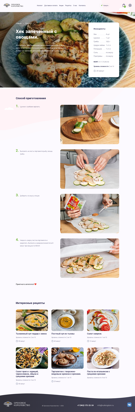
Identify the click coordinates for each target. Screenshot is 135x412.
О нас (77, 6)
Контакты (84, 6)
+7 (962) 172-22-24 (85, 405)
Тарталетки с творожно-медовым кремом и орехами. (66, 372)
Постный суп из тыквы (63, 334)
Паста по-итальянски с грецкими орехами (98, 372)
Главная (19, 23)
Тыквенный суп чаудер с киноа (31, 334)
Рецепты (70, 6)
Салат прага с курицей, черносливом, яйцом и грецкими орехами (27, 374)
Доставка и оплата (53, 6)
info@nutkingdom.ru (105, 405)
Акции (63, 6)
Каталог (42, 6)
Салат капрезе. (94, 334)
